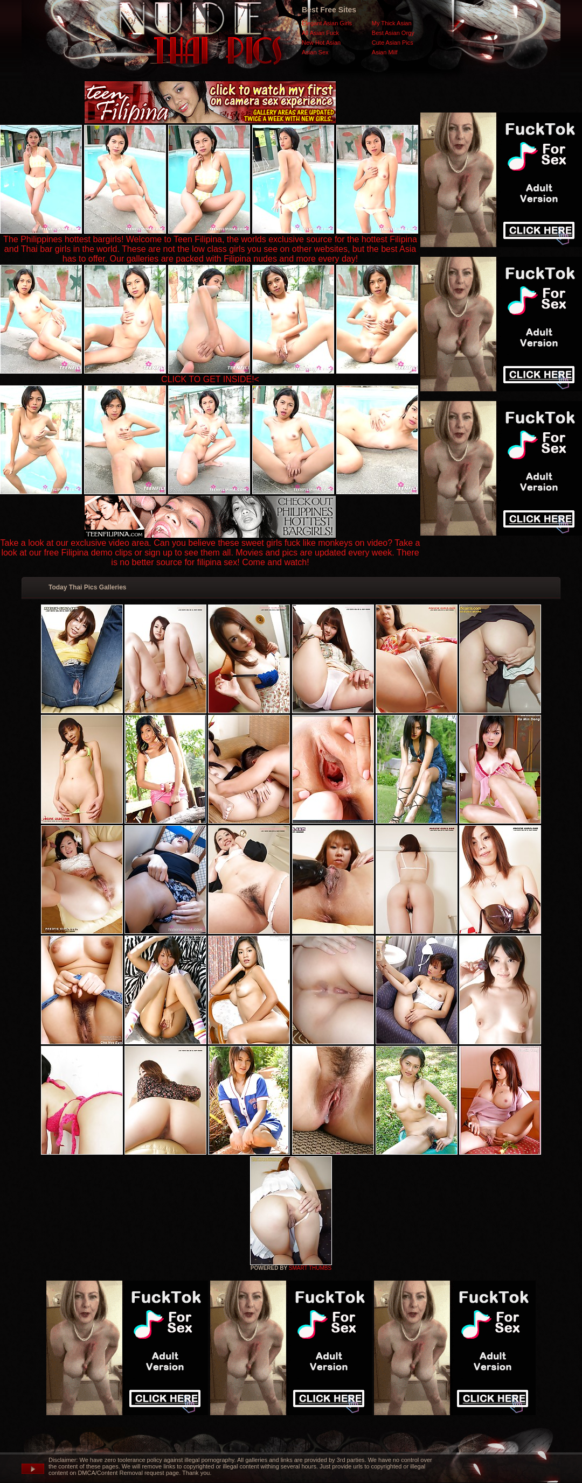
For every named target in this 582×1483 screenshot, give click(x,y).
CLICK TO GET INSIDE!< (210, 379)
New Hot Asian (321, 42)
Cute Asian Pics (392, 42)
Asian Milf (385, 52)
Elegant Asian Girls (327, 23)
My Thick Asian (392, 23)
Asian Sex (315, 52)
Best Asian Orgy (393, 33)
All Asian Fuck (320, 33)
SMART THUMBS (310, 1268)
